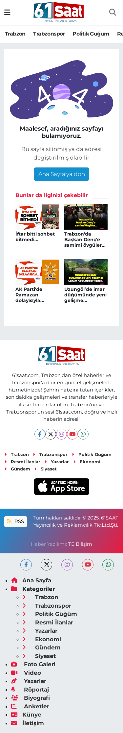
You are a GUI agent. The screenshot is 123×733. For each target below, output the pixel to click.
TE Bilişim (80, 544)
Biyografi (30, 698)
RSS (15, 521)
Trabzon (15, 34)
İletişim (27, 723)
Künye (26, 714)
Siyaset (45, 468)
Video (26, 673)
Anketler (30, 706)
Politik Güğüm (90, 34)
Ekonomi (86, 461)
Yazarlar (56, 461)
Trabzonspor (49, 34)
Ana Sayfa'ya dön (61, 174)
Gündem (17, 468)
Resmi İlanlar (22, 461)
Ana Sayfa (31, 580)
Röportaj (30, 689)
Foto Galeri (33, 664)
